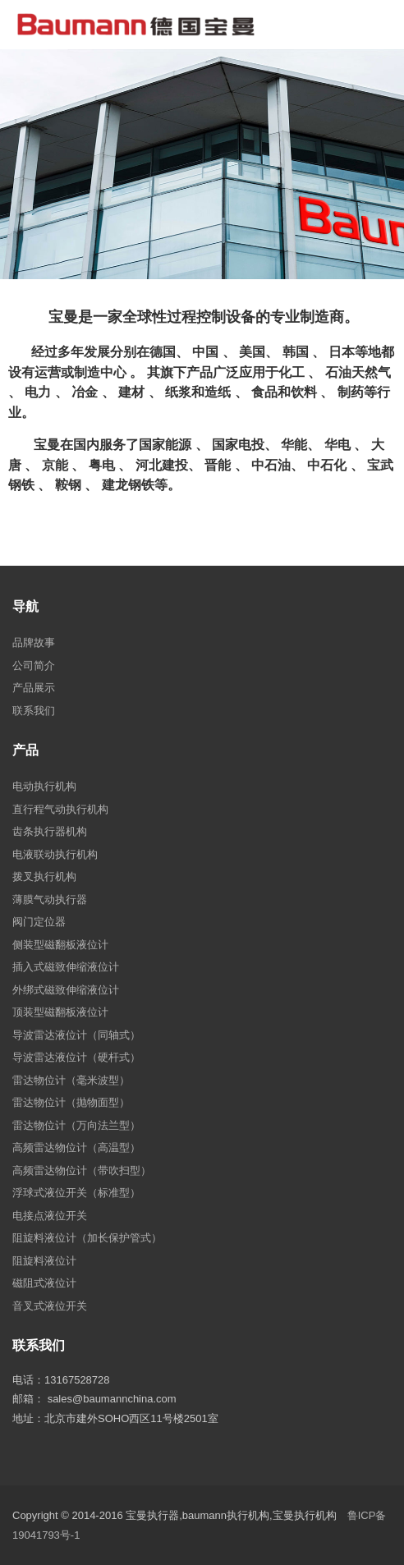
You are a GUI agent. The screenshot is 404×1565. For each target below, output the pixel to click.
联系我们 (33, 710)
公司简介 (33, 665)
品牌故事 (33, 642)
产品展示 (33, 688)
